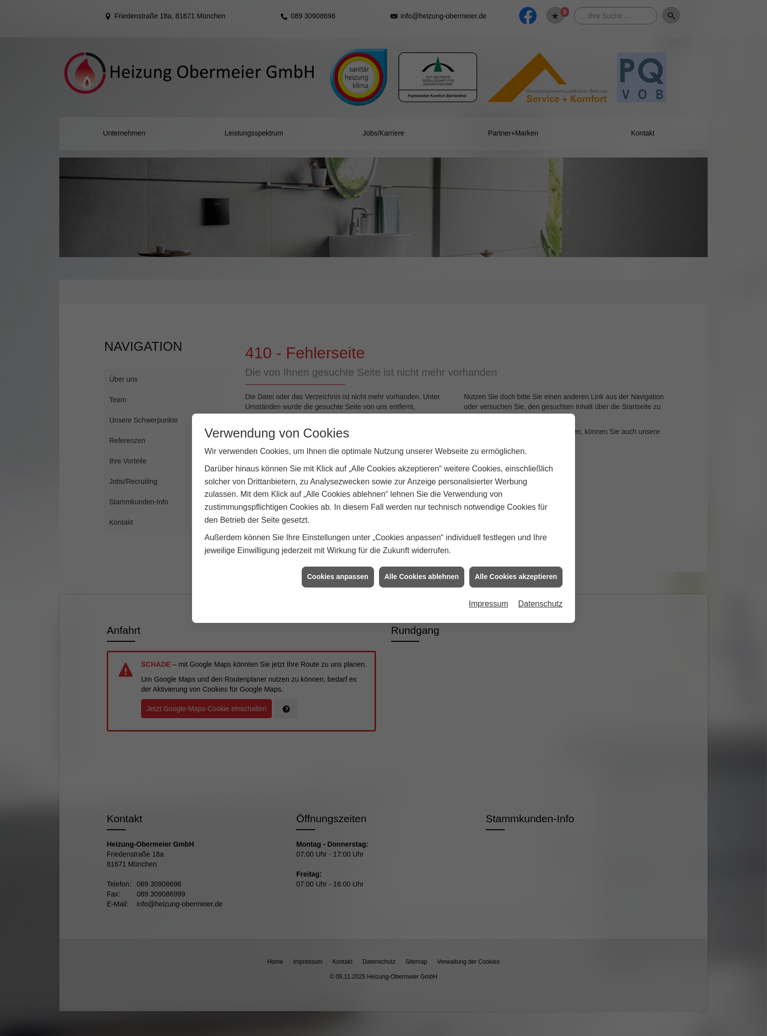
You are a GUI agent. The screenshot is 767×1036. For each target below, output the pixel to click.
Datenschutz (540, 585)
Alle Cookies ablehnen (421, 558)
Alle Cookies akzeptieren (516, 558)
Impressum (488, 585)
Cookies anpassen (338, 558)
